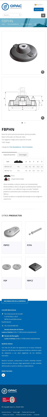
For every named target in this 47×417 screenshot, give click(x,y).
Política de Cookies (8, 414)
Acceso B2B (38, 9)
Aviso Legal (16, 412)
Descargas (23, 155)
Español (39, 5)
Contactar (37, 414)
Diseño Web (20, 407)
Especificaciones (9, 155)
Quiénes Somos (6, 412)
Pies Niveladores (13, 24)
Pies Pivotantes (26, 24)
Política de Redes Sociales (24, 414)
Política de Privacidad (28, 412)
